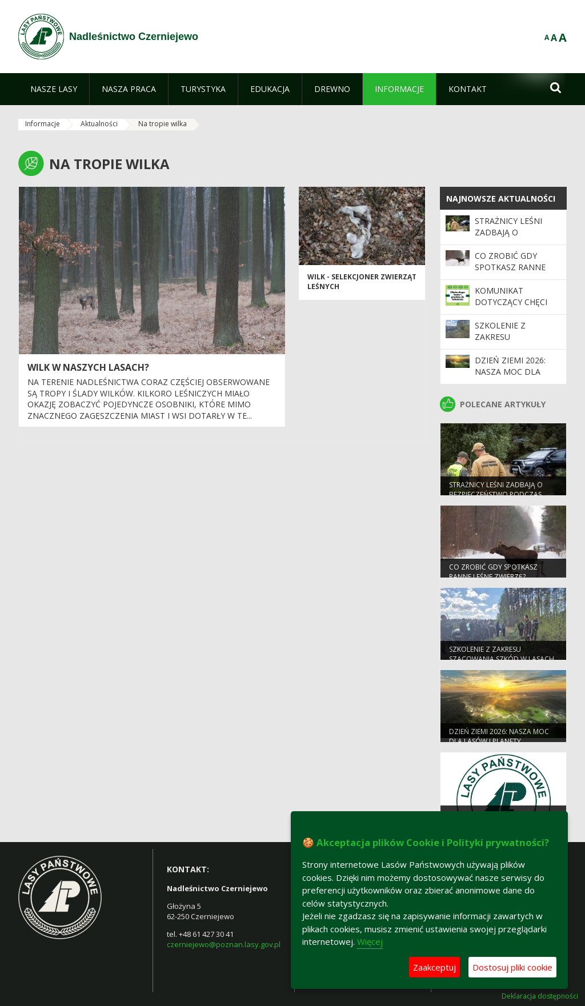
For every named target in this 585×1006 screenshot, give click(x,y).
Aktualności (99, 124)
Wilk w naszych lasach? (88, 367)
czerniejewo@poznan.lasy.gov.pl (224, 944)
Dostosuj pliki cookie (512, 967)
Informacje (42, 124)
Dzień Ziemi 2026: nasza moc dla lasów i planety (510, 372)
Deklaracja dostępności (540, 996)
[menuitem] (53, 89)
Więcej (370, 941)
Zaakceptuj (434, 967)
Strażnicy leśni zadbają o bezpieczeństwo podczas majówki (513, 238)
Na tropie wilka (162, 124)
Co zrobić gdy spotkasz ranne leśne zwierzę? (510, 267)
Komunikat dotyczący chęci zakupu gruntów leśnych (513, 308)
